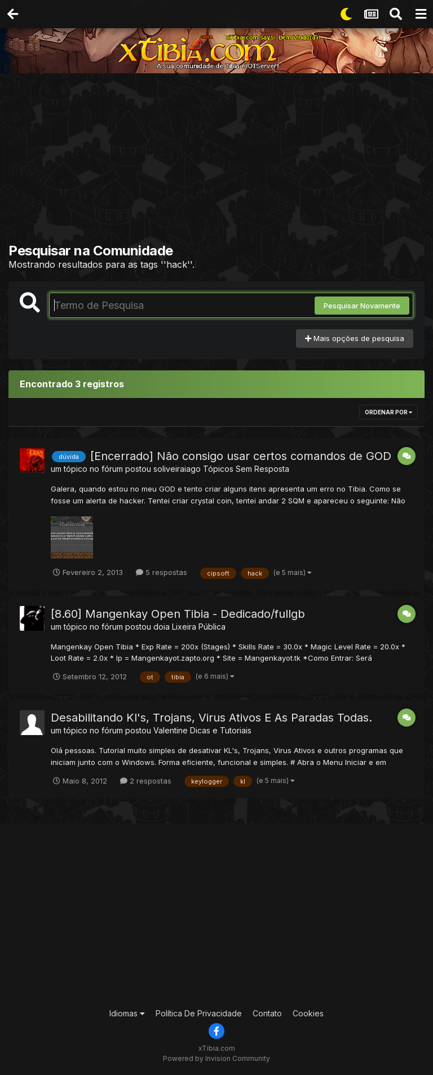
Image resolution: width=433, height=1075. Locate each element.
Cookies (308, 1013)
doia (161, 626)
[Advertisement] (220, 161)
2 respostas (145, 780)
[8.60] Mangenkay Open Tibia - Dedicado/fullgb (178, 614)
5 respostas (161, 572)
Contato (267, 1013)
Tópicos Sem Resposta (246, 469)
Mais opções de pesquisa (354, 338)
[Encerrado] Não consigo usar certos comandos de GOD (240, 456)
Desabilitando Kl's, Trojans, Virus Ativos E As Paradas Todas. (211, 717)
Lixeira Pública (199, 626)
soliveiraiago (177, 469)
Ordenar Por (388, 412)
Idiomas (127, 1013)
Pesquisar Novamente (362, 305)
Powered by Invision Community (216, 1058)
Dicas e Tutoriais (220, 730)
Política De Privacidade (199, 1013)
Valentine (170, 730)
